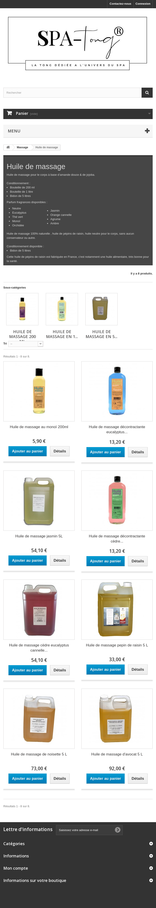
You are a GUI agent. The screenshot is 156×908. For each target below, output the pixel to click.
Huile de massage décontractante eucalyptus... (117, 429)
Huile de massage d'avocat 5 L (117, 754)
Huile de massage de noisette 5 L (39, 754)
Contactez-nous (120, 3)
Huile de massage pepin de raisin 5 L (117, 645)
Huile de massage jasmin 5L (39, 536)
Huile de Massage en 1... (62, 334)
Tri (5, 343)
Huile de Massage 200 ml (22, 336)
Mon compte (15, 868)
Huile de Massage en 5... (101, 334)
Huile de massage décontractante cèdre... (117, 538)
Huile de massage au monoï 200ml (39, 427)
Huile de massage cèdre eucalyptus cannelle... (39, 647)
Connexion (143, 3)
